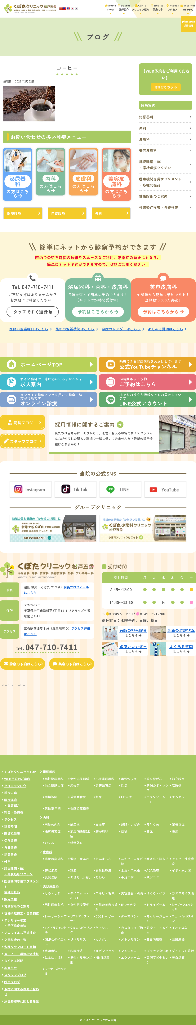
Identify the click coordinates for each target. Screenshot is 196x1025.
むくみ (50, 842)
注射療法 (178, 938)
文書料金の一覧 (15, 939)
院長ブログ (20, 422)
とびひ (100, 876)
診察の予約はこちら (22, 663)
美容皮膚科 (148, 150)
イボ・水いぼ (181, 869)
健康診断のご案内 (153, 196)
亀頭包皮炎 (129, 778)
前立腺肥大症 (54, 785)
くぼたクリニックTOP (20, 771)
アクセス (10, 819)
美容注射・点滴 (132, 892)
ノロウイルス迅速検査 (20, 932)
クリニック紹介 (15, 785)
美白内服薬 (154, 938)
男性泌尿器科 (54, 778)
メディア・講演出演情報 (21, 953)
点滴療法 (51, 950)
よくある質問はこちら (167, 328)
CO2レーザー (105, 915)
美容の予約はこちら (71, 663)
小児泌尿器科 (105, 778)
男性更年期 (53, 808)
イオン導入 (180, 927)
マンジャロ (129, 950)
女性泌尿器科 (79, 778)
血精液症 (51, 796)
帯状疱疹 (51, 869)
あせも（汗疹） (81, 876)
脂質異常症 (53, 830)
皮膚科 (144, 139)
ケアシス (102, 927)
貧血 (149, 830)
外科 (98, 213)
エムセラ (178, 796)
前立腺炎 (178, 778)
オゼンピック (105, 950)
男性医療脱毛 (54, 904)
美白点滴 (178, 957)
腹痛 (175, 830)
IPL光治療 (128, 904)
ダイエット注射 (183, 950)
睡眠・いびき (130, 824)
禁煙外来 (76, 842)
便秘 (124, 830)
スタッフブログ (20, 441)
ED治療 (126, 796)
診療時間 (10, 826)
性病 (124, 785)
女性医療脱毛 (79, 904)
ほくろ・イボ (155, 892)
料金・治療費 (13, 811)
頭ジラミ (152, 876)
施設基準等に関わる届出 (21, 1001)
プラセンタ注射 (157, 950)
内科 (142, 128)
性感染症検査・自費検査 (158, 207)
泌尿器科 (146, 116)
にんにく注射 (54, 957)
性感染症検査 (79, 808)
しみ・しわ (53, 892)
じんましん (103, 858)
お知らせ (10, 967)
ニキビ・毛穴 (105, 892)
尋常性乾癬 (103, 869)
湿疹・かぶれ (79, 858)
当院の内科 (53, 824)
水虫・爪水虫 (130, 869)
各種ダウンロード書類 (20, 946)
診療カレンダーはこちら (123, 328)
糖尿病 (75, 824)
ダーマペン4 (130, 915)
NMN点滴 (102, 957)
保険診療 (14, 213)
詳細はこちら (165, 87)
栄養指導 (178, 824)
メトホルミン (130, 938)
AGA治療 (152, 869)
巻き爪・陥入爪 (157, 858)
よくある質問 (13, 960)
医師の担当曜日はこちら (30, 328)
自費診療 (58, 213)
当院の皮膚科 (54, 858)
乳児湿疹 (51, 876)
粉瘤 (73, 869)
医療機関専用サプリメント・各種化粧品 (160, 181)
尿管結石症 (103, 785)
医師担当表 (12, 833)
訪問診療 (10, 854)
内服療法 (76, 950)
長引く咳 (152, 824)
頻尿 (99, 796)
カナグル (102, 938)
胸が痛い (102, 830)
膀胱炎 (176, 785)
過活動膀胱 (78, 796)
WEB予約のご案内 (17, 778)
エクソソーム (130, 957)
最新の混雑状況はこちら (77, 328)
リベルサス (78, 938)
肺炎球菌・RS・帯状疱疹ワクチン (155, 164)
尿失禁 (75, 785)
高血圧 (100, 824)
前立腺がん (154, 778)
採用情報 (10, 898)
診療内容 (10, 792)
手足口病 (127, 876)
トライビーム (155, 904)
